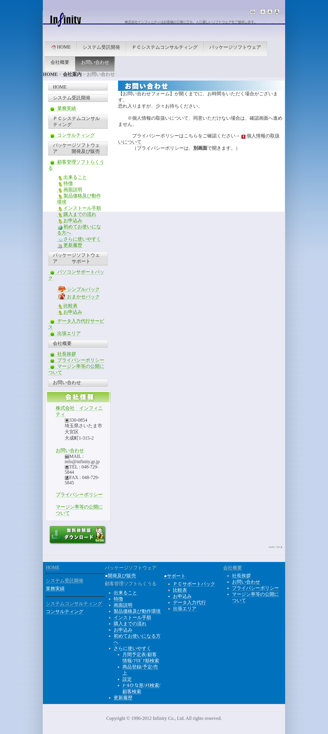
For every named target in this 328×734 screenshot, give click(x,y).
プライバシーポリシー (76, 360)
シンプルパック (78, 289)
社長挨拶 (62, 354)
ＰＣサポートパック (194, 583)
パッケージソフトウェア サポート (76, 258)
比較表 (67, 305)
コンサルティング (71, 135)
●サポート (175, 575)
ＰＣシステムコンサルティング (165, 47)
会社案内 (72, 74)
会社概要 (60, 62)
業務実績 (62, 108)
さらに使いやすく (79, 239)
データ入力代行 (189, 602)
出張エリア (64, 333)
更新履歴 (69, 245)
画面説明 (69, 189)
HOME (61, 47)
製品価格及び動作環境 (137, 611)
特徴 (65, 183)
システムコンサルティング (74, 603)
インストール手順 (79, 208)
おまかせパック (78, 296)
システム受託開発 (101, 47)
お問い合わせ (95, 62)
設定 (127, 679)
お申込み (69, 220)
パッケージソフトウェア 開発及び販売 (76, 148)
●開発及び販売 (120, 575)
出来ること (72, 177)
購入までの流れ (76, 214)
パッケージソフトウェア (235, 47)
